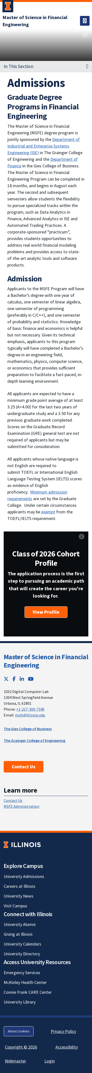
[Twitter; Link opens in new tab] (6, 679)
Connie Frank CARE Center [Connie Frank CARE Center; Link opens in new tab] (28, 992)
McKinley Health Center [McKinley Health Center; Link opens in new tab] (25, 982)
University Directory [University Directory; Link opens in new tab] (22, 954)
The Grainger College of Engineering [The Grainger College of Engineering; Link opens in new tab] (34, 740)
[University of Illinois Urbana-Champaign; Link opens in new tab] (7, 7)
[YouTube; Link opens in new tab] (31, 679)
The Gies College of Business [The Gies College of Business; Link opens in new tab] (28, 728)
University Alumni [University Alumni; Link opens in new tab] (20, 924)
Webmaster (15, 1061)
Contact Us (23, 767)
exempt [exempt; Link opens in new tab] (48, 512)
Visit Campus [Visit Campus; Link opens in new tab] (15, 906)
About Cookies (18, 1031)
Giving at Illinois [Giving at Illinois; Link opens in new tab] (18, 934)
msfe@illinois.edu (30, 715)
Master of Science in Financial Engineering (46, 660)
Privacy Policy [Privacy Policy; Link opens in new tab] (63, 1031)
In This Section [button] (18, 66)
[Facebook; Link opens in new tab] (14, 679)
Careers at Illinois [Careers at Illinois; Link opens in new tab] (19, 886)
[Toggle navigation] (85, 21)
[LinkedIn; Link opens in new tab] (22, 679)
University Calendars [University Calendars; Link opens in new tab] (22, 944)
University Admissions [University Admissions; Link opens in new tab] (24, 876)
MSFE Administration (21, 806)
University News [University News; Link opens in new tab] (18, 896)
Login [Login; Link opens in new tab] (49, 1061)
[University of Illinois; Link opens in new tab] (22, 844)
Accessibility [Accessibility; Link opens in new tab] (66, 1047)
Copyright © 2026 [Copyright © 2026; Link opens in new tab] (21, 1047)
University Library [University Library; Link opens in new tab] (20, 1002)
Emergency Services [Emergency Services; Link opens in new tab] (22, 972)
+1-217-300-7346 (30, 709)
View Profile (46, 612)
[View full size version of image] (85, 34)
